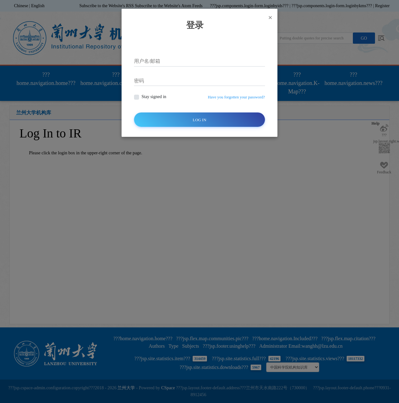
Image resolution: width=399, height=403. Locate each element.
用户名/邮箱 (147, 61)
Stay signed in (154, 96)
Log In (199, 119)
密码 (139, 80)
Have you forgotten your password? (236, 97)
